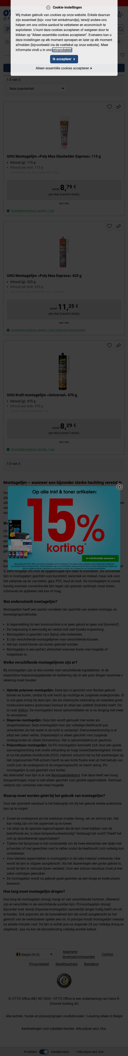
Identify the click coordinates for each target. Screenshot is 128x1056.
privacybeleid (62, 50)
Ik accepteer (64, 59)
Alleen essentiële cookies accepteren (64, 68)
